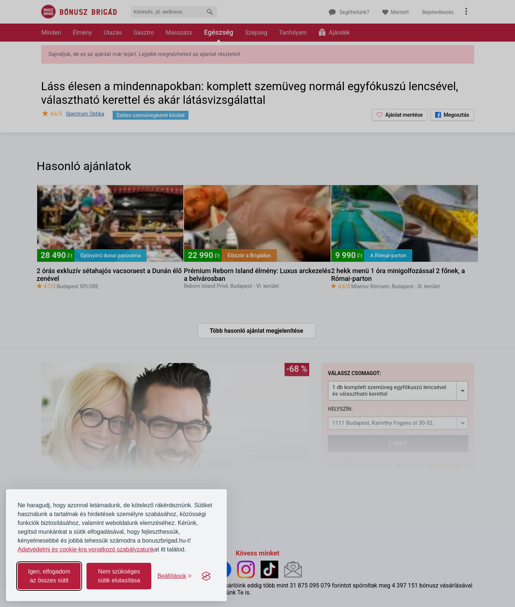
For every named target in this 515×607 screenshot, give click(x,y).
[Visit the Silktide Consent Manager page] (206, 576)
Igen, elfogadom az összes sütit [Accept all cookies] (49, 575)
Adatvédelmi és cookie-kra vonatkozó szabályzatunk (86, 549)
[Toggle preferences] (174, 576)
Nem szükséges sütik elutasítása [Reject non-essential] (119, 575)
